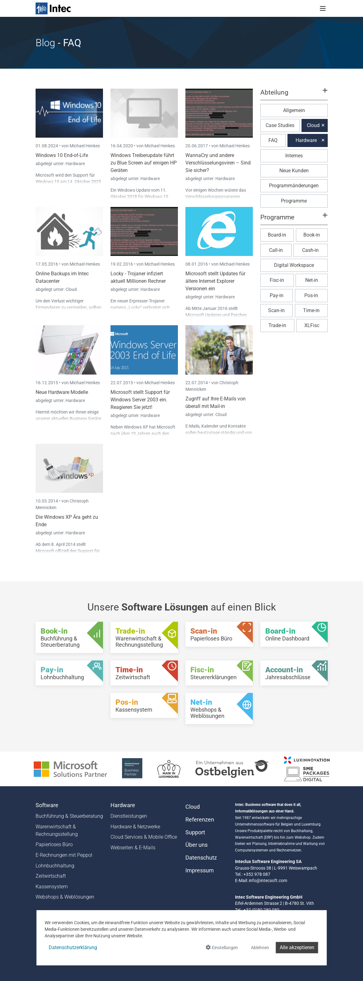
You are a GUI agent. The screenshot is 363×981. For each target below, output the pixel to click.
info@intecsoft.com (268, 880)
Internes (294, 156)
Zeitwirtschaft (51, 876)
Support (195, 832)
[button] (293, 95)
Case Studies (280, 125)
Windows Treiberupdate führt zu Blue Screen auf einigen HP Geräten (143, 162)
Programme (294, 201)
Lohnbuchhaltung (55, 866)
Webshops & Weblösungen (65, 897)
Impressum (199, 870)
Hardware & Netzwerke (135, 827)
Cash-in (310, 250)
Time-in (311, 310)
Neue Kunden (294, 171)
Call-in (276, 250)
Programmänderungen (294, 186)
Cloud (71, 289)
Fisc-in (277, 280)
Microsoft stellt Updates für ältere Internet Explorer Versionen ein (215, 281)
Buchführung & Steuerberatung (69, 816)
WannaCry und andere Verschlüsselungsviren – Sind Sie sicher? (218, 162)
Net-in (311, 280)
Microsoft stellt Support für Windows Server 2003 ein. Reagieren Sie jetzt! (140, 399)
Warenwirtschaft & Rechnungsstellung (57, 830)
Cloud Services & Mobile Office (143, 837)
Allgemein (294, 110)
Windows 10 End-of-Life (62, 155)
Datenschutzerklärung (73, 947)
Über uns (196, 845)
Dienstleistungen (128, 816)
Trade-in (277, 325)
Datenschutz (201, 858)
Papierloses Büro (54, 844)
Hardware (75, 163)
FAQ (272, 140)
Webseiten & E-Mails (132, 848)
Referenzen (199, 820)
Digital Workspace (294, 265)
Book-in (311, 235)
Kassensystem (52, 887)
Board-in (277, 235)
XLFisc (311, 325)
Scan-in (276, 310)
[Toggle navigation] (323, 8)
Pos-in (311, 295)
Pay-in (276, 295)
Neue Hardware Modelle (62, 392)
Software (47, 805)
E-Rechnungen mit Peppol (64, 855)
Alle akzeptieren (297, 947)
